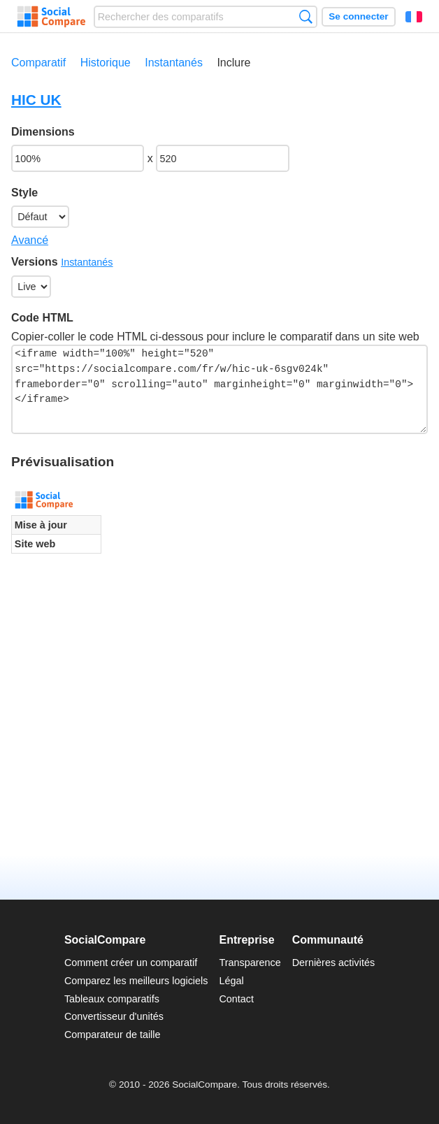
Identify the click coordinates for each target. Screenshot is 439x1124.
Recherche (305, 16)
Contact (236, 998)
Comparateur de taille (112, 1034)
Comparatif (38, 63)
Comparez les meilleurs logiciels (136, 980)
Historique (105, 63)
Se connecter (358, 16)
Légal (231, 980)
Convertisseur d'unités (114, 1016)
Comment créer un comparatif (130, 962)
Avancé (29, 240)
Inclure (233, 63)
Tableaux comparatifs (111, 998)
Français (413, 16)
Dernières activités (333, 962)
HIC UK (36, 100)
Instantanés (174, 63)
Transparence (249, 962)
